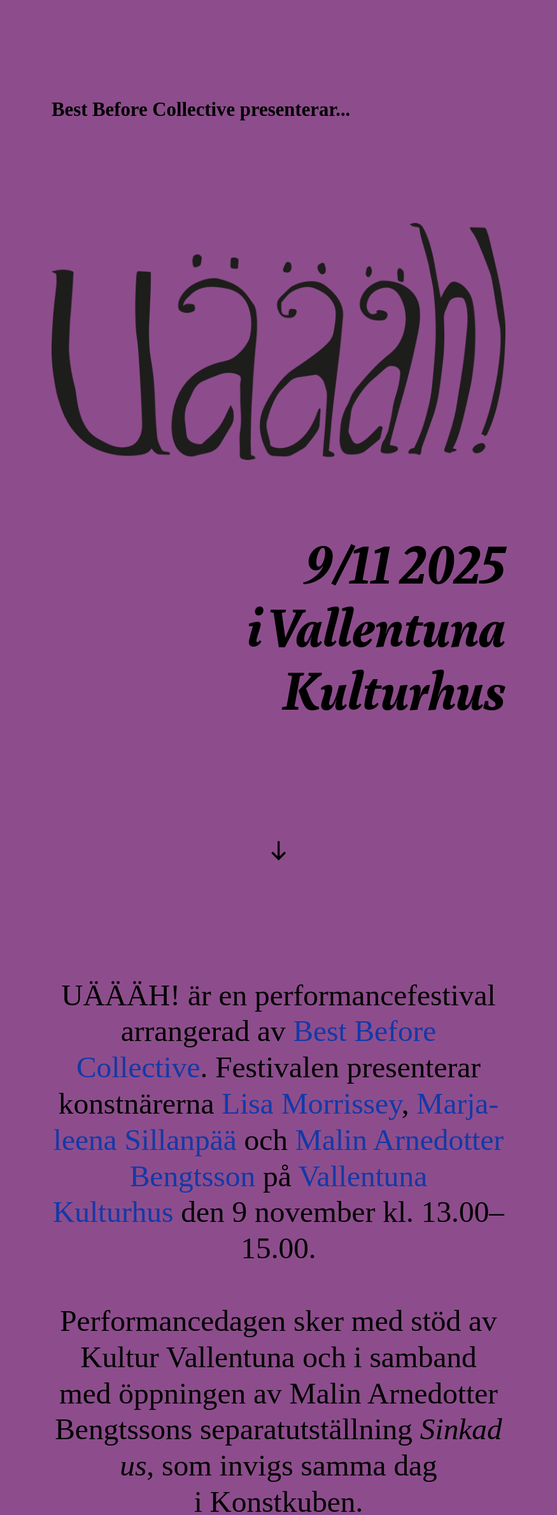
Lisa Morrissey (311, 1103)
